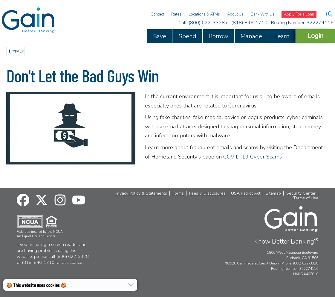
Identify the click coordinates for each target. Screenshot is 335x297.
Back (16, 51)
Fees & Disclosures (207, 193)
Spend (187, 36)
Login (316, 35)
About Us (235, 14)
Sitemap (273, 193)
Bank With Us (262, 14)
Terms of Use (305, 198)
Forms (178, 193)
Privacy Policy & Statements (141, 193)
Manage (251, 36)
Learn (282, 36)
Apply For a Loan (299, 14)
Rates (176, 14)
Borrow (218, 36)
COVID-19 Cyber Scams (252, 156)
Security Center (301, 193)
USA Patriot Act (245, 193)
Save (159, 36)
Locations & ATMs (204, 14)
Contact (157, 14)
